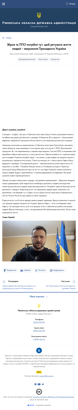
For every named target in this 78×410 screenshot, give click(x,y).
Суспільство (55, 59)
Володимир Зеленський (27, 59)
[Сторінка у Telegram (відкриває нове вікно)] (42, 384)
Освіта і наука (43, 59)
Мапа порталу (37, 296)
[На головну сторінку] (39, 20)
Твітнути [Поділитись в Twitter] (41, 270)
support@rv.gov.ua (46, 376)
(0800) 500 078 (39, 331)
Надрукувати (58, 270)
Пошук (72, 4)
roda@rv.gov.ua (39, 339)
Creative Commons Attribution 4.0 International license (53, 397)
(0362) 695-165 (39, 322)
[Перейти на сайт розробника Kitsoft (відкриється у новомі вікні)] (31, 405)
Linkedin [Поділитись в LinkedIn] (27, 270)
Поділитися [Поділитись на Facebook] (11, 270)
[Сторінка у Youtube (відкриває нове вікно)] (39, 384)
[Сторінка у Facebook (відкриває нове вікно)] (35, 384)
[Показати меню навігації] (3, 4)
